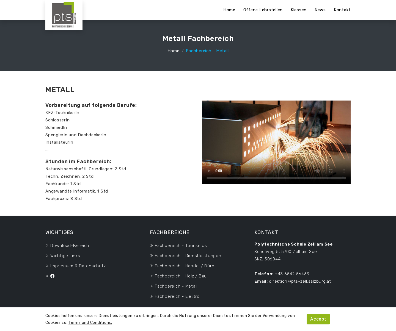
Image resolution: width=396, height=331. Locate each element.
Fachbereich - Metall (176, 286)
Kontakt (342, 9)
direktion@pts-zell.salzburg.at (300, 281)
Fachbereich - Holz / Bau (181, 276)
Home (229, 9)
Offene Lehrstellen (263, 9)
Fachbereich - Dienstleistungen (188, 255)
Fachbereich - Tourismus (181, 245)
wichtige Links (65, 255)
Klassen (299, 9)
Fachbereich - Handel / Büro (184, 265)
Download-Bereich (69, 245)
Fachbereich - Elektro (177, 296)
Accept (318, 319)
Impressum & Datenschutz (78, 265)
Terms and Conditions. (90, 322)
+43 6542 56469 (292, 273)
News (320, 9)
